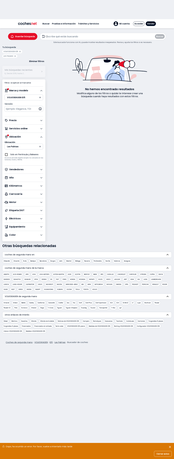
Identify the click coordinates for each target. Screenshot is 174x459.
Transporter (103, 308)
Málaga (77, 261)
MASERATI (49, 284)
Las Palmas (60, 342)
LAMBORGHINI (156, 279)
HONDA (72, 279)
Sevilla (107, 261)
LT (132, 303)
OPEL (126, 284)
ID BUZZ (125, 303)
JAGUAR (117, 279)
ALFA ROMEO (17, 274)
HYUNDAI (82, 279)
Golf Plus (89, 303)
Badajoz (33, 261)
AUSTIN (77, 274)
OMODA (118, 284)
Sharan (33, 308)
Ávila (25, 261)
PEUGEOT (135, 284)
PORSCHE (145, 284)
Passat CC (7, 308)
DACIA (160, 274)
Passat (157, 303)
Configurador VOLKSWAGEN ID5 (148, 326)
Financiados (26, 326)
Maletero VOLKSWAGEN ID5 (35, 331)
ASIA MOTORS (44, 274)
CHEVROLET (121, 274)
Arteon (15, 303)
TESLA (78, 289)
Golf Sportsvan (101, 303)
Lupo (139, 303)
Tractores (119, 321)
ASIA (34, 274)
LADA (145, 279)
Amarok (6, 303)
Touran (92, 308)
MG (82, 284)
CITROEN (143, 274)
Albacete (7, 261)
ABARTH (6, 274)
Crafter (60, 303)
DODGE (44, 279)
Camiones (141, 321)
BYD (102, 274)
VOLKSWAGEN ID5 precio (76, 326)
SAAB (5, 289)
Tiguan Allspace (71, 308)
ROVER (164, 284)
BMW (95, 274)
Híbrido (33, 321)
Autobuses (130, 321)
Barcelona (43, 261)
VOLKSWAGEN (41, 342)
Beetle (23, 303)
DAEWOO (7, 279)
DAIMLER (27, 279)
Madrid (68, 261)
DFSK (36, 279)
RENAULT (155, 284)
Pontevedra (98, 261)
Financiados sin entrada (43, 326)
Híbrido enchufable (47, 321)
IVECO (108, 279)
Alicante (16, 261)
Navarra (87, 261)
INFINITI (91, 279)
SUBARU (60, 289)
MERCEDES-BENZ (72, 284)
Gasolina (24, 321)
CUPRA (152, 274)
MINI (89, 284)
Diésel (6, 321)
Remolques (97, 321)
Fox (74, 303)
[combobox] (24, 109)
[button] (121, 23)
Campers (86, 321)
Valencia (117, 261)
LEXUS (40, 284)
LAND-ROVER (17, 284)
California (41, 303)
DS (51, 279)
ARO (27, 274)
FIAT (57, 279)
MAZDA (59, 284)
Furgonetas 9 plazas (11, 326)
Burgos (52, 261)
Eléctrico (14, 321)
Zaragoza (127, 261)
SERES (20, 289)
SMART (37, 289)
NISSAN (109, 284)
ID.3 (111, 303)
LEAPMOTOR (30, 284)
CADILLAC (110, 274)
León (60, 261)
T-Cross (50, 308)
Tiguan (59, 308)
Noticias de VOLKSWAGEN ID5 (68, 321)
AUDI (69, 274)
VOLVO (94, 289)
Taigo (42, 308)
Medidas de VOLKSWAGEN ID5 (99, 326)
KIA (139, 279)
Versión (9, 104)
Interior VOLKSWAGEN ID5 (13, 331)
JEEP (125, 279)
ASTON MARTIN (58, 274)
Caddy (31, 303)
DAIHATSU (17, 279)
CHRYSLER (132, 274)
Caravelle (51, 303)
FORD (64, 279)
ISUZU (100, 279)
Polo (15, 308)
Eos (68, 303)
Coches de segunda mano (19, 342)
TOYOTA (86, 289)
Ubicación (10, 142)
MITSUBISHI (99, 284)
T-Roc (113, 308)
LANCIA (6, 284)
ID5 (51, 342)
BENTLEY (87, 274)
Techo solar (59, 326)
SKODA (29, 289)
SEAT (13, 289)
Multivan (147, 303)
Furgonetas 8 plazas (156, 321)
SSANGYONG (48, 289)
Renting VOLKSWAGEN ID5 (123, 326)
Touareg (84, 308)
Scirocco (24, 308)
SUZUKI (69, 289)
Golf (80, 303)
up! (120, 308)
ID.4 (117, 303)
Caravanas (108, 321)
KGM (132, 279)
